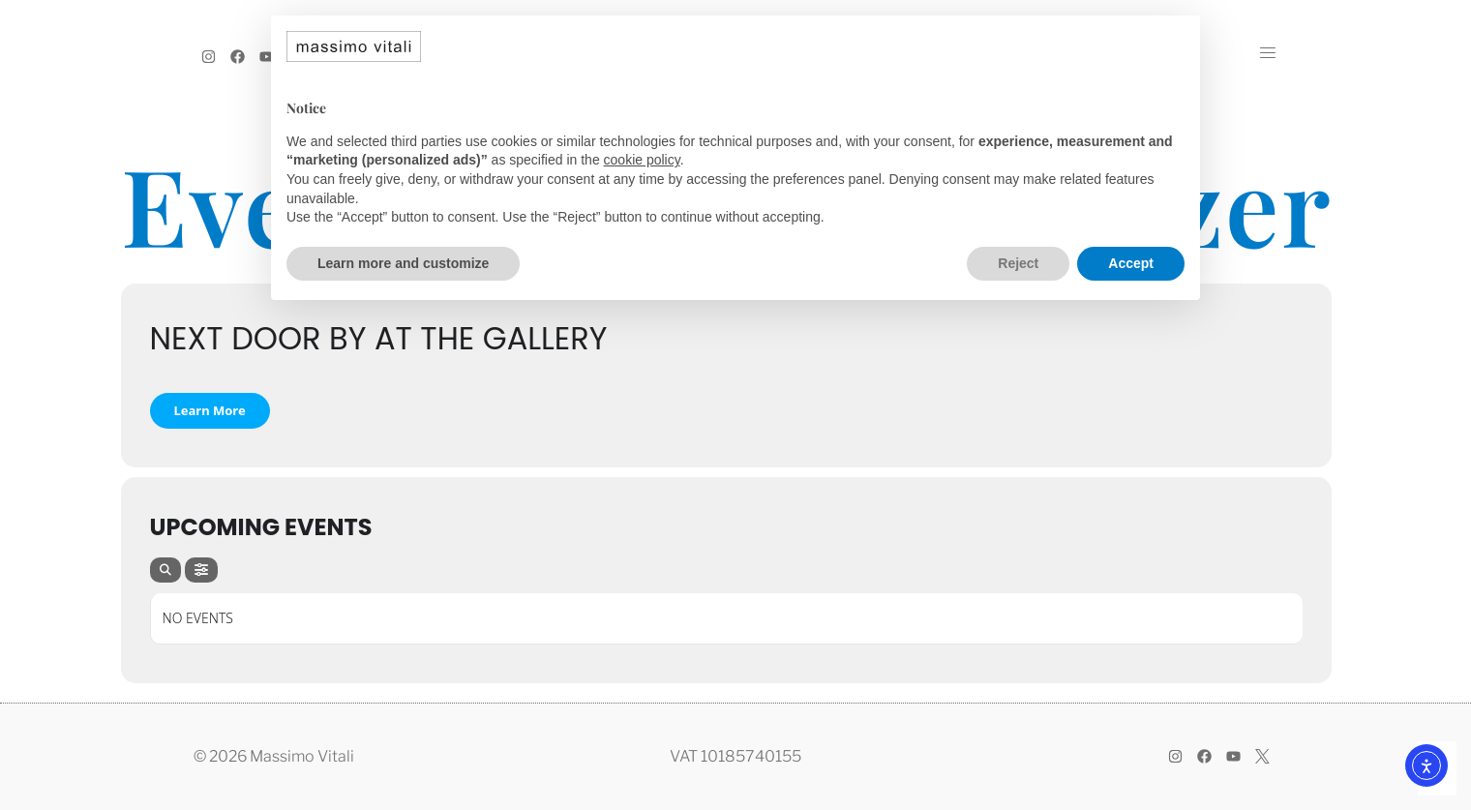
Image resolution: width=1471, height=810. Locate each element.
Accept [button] (1131, 263)
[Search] (165, 570)
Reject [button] (1018, 263)
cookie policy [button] (642, 159)
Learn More (210, 410)
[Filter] (201, 570)
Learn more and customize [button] (403, 263)
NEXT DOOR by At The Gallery (379, 338)
